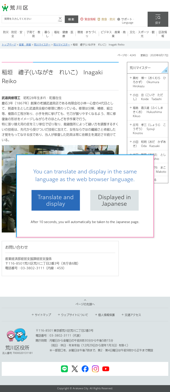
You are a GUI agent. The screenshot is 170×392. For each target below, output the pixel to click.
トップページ (9, 44)
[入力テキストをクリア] (60, 19)
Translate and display (56, 200)
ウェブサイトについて (74, 315)
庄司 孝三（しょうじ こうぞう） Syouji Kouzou (149, 128)
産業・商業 (25, 44)
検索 (71, 19)
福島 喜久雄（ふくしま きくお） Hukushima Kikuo (149, 111)
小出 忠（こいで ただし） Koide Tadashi (148, 97)
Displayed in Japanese (114, 200)
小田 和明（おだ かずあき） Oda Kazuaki (149, 143)
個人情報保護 (106, 315)
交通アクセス (133, 315)
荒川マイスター (42, 44)
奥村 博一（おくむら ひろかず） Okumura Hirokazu (149, 82)
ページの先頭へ (85, 304)
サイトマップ (43, 315)
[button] (88, 19)
